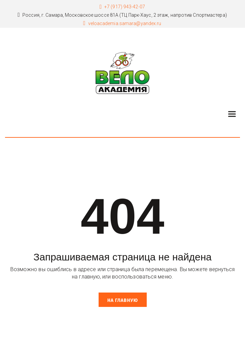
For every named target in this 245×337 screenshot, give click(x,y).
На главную (122, 300)
